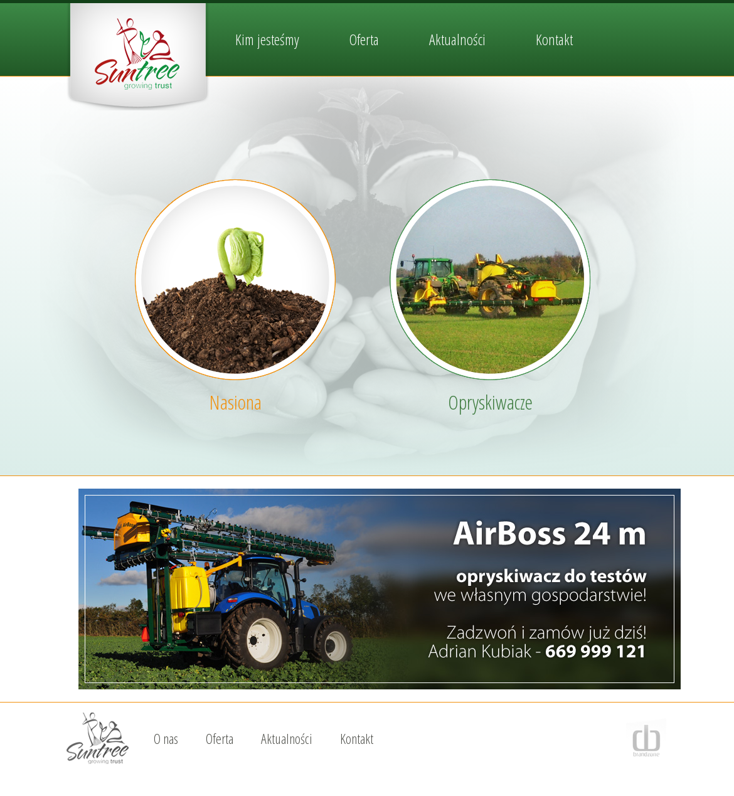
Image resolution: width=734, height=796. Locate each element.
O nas (166, 738)
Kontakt (554, 39)
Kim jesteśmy (267, 39)
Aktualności (457, 39)
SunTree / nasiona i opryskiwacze (138, 56)
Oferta (364, 39)
